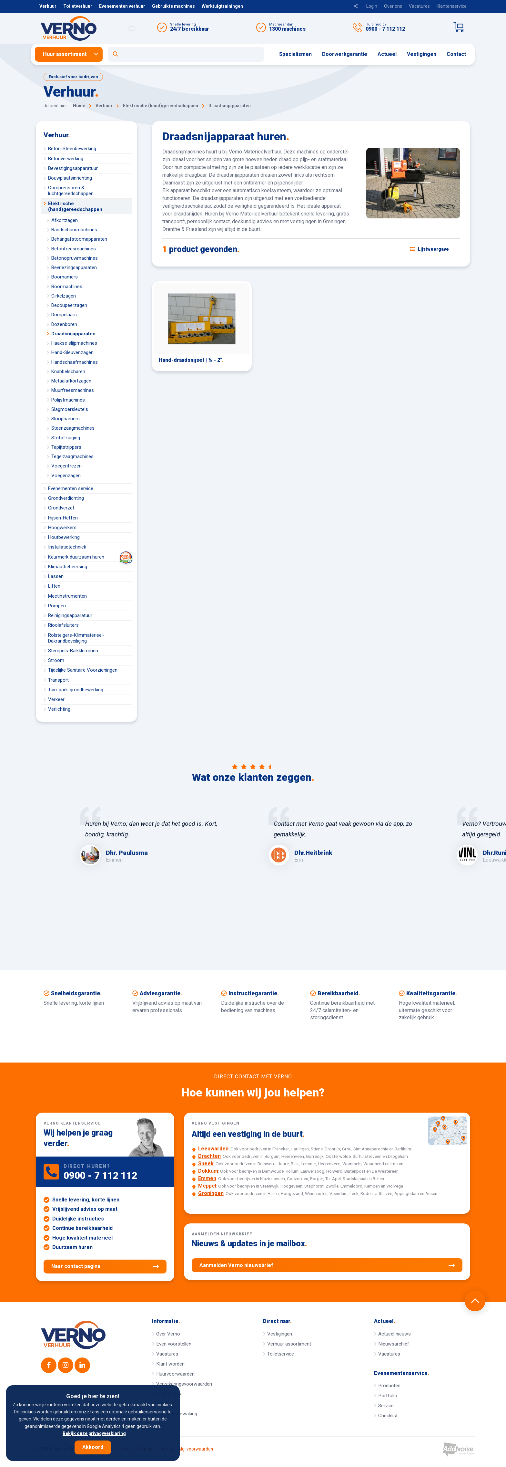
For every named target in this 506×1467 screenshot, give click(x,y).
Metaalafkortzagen (71, 381)
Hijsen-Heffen (63, 518)
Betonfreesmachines (73, 249)
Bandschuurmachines (74, 230)
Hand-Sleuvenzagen (72, 352)
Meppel (207, 1186)
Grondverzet (61, 508)
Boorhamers (64, 277)
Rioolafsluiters (63, 625)
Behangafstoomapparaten (79, 239)
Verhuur (47, 6)
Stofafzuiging (65, 438)
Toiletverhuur (77, 6)
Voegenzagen (66, 475)
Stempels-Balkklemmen (73, 651)
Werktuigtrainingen (222, 6)
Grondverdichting (66, 498)
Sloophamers (65, 419)
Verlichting (59, 709)
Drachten (209, 1156)
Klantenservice (452, 6)
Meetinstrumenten (67, 596)
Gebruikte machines (173, 6)
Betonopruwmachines (74, 258)
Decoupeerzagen (69, 305)
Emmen (207, 1178)
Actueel (387, 54)
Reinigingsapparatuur (70, 615)
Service (386, 1406)
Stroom (56, 660)
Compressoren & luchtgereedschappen (71, 190)
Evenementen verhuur (122, 6)
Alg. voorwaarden (195, 1449)
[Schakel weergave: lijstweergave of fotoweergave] (429, 249)
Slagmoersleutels (69, 409)
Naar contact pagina (105, 1266)
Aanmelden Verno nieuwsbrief (327, 1265)
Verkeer (56, 699)
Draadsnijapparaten (73, 334)
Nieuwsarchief (393, 1344)
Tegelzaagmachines (72, 456)
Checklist (388, 1416)
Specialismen (295, 54)
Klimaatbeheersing (67, 567)
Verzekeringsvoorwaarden (184, 1384)
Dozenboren (64, 324)
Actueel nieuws (394, 1334)
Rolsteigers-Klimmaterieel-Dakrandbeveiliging (76, 638)
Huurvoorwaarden (175, 1374)
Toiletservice (280, 1354)
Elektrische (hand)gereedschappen (75, 206)
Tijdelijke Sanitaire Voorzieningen (82, 670)
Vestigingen (421, 54)
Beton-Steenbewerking (72, 149)
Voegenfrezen (66, 466)
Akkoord (92, 1447)
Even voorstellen (173, 1344)
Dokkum (208, 1171)
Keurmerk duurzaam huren (90, 556)
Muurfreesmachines (72, 390)
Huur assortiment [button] (65, 54)
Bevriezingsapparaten (74, 267)
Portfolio (387, 1396)
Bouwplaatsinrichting (70, 178)
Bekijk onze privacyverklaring (94, 1433)
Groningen (211, 1193)
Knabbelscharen (68, 371)
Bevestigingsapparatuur (73, 168)
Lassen (56, 576)
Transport (58, 680)
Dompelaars (64, 315)
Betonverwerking (65, 159)
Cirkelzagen (63, 296)
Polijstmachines (68, 400)
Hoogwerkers (62, 527)
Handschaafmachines (74, 362)
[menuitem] (71, 54)
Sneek (206, 1163)
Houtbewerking (64, 537)
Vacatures (419, 6)
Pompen (57, 606)
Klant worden (170, 1364)
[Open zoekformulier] (186, 54)
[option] (159, 836)
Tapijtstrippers (66, 447)
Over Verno (168, 1334)
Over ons (393, 6)
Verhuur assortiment (289, 1344)
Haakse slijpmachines (74, 343)
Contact (456, 54)
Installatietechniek (67, 547)
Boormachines (66, 286)
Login (371, 6)
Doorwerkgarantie (344, 54)
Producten (389, 1385)
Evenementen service (70, 488)
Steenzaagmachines (73, 428)
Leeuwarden (213, 1149)
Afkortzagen (64, 220)
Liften (54, 586)
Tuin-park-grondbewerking (75, 690)
